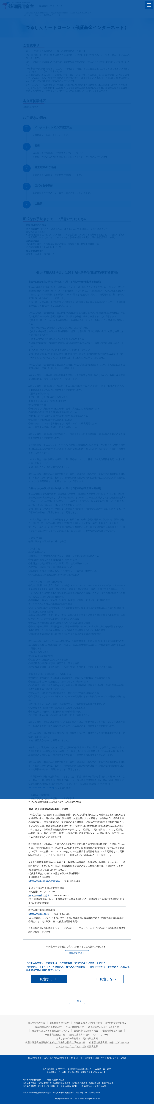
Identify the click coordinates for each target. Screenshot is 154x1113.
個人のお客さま (34, 1058)
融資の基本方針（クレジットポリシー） (89, 1034)
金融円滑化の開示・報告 (86, 1030)
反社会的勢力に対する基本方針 (103, 1026)
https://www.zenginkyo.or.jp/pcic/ (44, 881)
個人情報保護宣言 (36, 1023)
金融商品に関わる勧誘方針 (48, 1026)
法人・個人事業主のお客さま (56, 1058)
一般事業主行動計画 (55, 1034)
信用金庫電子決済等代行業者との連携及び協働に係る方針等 (55, 1042)
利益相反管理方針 (75, 1026)
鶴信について (76, 1058)
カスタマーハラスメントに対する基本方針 (77, 1046)
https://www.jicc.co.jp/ (38, 914)
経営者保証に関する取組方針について (50, 1030)
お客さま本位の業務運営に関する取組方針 (77, 1038)
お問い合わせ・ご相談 (116, 1058)
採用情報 (88, 1058)
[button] (77, 953)
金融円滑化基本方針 (112, 1030)
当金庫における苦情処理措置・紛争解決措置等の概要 (100, 1023)
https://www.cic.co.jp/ (38, 895)
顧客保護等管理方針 (59, 1023)
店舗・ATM (99, 1058)
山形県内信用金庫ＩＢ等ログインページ (109, 1042)
